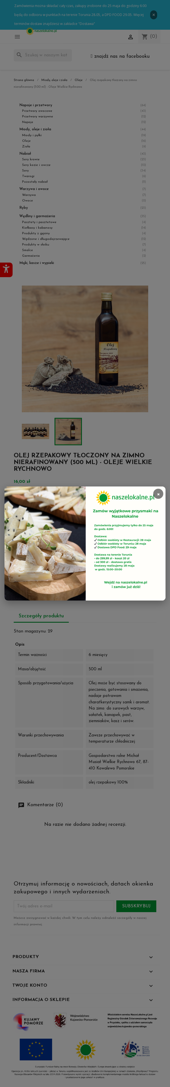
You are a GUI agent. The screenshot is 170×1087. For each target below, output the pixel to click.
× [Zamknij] (158, 493)
